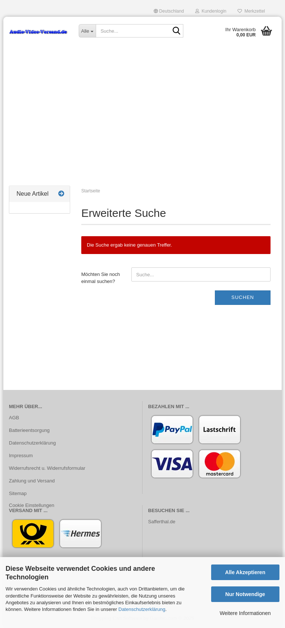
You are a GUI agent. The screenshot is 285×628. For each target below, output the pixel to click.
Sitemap (18, 493)
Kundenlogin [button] (210, 11)
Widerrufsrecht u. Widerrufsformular (47, 468)
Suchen (243, 297)
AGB (14, 417)
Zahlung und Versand (32, 481)
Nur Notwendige (245, 594)
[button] (169, 11)
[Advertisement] (142, 124)
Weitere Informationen (245, 613)
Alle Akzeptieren (245, 572)
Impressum (21, 455)
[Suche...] (87, 31)
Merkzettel (251, 11)
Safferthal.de (161, 521)
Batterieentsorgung (29, 430)
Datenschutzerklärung (141, 609)
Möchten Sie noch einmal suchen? (100, 277)
